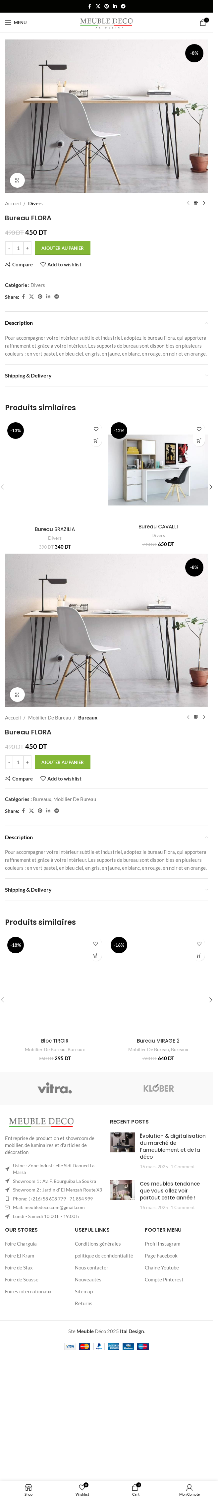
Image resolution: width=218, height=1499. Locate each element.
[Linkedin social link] (115, 6)
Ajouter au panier (62, 248)
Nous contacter (91, 1349)
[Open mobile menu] (16, 22)
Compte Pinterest (164, 1361)
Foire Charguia (21, 1325)
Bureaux (87, 749)
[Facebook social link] (90, 6)
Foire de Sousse (21, 1361)
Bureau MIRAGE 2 (158, 1122)
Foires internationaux (28, 1373)
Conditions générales (98, 1325)
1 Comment (183, 1248)
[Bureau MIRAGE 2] (158, 1041)
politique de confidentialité (104, 1337)
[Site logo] (106, 22)
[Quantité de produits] (18, 248)
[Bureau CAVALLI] (158, 470)
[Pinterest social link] (106, 6)
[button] (96, 440)
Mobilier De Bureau (49, 749)
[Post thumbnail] (122, 1232)
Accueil (13, 203)
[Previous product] (188, 203)
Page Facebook (161, 1337)
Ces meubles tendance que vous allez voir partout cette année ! (170, 1271)
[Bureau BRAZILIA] (55, 471)
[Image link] (41, 1204)
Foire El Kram (19, 1337)
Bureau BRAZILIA (55, 529)
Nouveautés (88, 1361)
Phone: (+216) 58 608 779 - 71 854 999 (53, 1280)
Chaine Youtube (162, 1349)
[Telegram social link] (123, 6)
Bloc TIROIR (55, 1089)
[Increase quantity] (27, 248)
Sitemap (84, 1373)
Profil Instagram (162, 1325)
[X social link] (98, 6)
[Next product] (204, 203)
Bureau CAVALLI (158, 526)
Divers (35, 203)
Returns (83, 1385)
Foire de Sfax (19, 1349)
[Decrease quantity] (9, 248)
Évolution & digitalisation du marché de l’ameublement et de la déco (173, 1228)
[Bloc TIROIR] (55, 1024)
